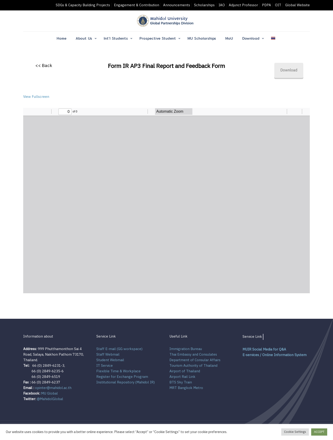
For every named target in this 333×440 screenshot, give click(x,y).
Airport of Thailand (184, 371)
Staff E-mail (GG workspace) (119, 349)
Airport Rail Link (182, 377)
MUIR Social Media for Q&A (264, 349)
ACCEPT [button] (319, 431)
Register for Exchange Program (122, 377)
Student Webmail (110, 360)
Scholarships (204, 5)
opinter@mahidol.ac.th (53, 388)
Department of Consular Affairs (194, 360)
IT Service (104, 366)
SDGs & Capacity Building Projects (83, 5)
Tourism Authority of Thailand (193, 366)
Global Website (297, 5)
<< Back (44, 65)
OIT (278, 5)
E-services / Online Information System (274, 355)
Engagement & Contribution (136, 5)
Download (288, 70)
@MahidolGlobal (49, 399)
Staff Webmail (108, 354)
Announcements (176, 5)
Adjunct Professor (243, 5)
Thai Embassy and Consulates (193, 354)
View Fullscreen (36, 97)
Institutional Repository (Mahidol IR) (125, 382)
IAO (222, 5)
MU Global (49, 393)
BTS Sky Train (180, 382)
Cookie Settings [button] (295, 431)
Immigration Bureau (185, 349)
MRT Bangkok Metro (186, 388)
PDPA (266, 5)
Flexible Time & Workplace (118, 371)
